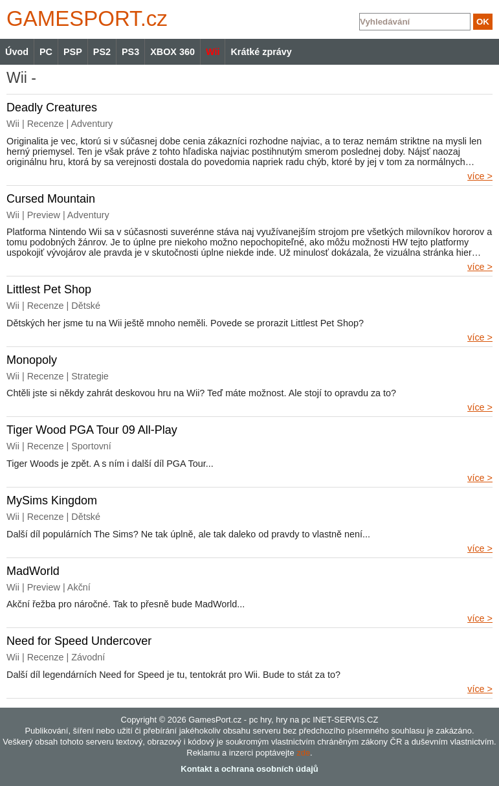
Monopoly (31, 360)
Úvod (16, 52)
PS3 (130, 52)
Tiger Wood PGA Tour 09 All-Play (91, 429)
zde (303, 753)
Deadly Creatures (51, 107)
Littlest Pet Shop (48, 289)
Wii (212, 52)
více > (480, 176)
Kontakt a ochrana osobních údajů (249, 769)
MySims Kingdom (51, 500)
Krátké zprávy (260, 52)
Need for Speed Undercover (78, 640)
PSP (72, 52)
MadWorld (33, 571)
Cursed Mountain (50, 198)
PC (45, 52)
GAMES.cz (84, 18)
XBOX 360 (172, 52)
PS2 (102, 52)
